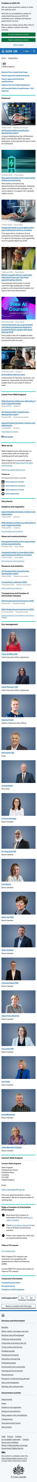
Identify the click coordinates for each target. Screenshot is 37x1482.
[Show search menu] (34, 51)
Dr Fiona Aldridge (8, 818)
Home (3, 58)
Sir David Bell (7, 786)
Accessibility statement (11, 1439)
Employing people (8, 1363)
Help (3, 1436)
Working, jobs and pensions (12, 1386)
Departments (6, 1399)
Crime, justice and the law (11, 1347)
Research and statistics (11, 1411)
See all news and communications (12, 561)
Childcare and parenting (11, 1339)
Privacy (10, 1436)
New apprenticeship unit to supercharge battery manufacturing (18, 179)
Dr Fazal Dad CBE (8, 851)
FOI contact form (8, 1251)
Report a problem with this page (18, 1306)
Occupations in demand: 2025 (14, 582)
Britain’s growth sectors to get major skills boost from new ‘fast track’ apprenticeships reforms (16, 277)
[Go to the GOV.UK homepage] (9, 51)
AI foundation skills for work (13, 374)
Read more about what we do (13, 470)
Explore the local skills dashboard (15, 85)
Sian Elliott (6, 884)
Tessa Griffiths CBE (9, 654)
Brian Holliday (7, 950)
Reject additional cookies (18, 40)
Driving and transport (10, 1355)
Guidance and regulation (11, 1407)
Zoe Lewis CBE (7, 1049)
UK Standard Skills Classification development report (15, 131)
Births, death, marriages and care (14, 1331)
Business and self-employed (12, 1335)
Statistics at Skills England (12, 1289)
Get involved (6, 1427)
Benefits (4, 1327)
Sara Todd (5, 1081)
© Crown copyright (18, 1477)
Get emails (7, 437)
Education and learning (10, 1359)
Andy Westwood (8, 1114)
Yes (23, 1298)
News (3, 1403)
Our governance (8, 1286)
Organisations (13, 58)
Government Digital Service (12, 1448)
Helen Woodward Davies (11, 1147)
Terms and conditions (10, 1442)
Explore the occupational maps (14, 72)
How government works (11, 1423)
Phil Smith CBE (7, 753)
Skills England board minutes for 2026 (17, 601)
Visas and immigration (10, 1382)
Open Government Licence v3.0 (14, 1458)
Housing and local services (12, 1371)
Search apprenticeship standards (15, 75)
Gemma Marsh (7, 720)
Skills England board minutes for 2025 (17, 609)
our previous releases (20, 1225)
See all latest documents (9, 432)
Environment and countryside (13, 1367)
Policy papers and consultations (14, 1415)
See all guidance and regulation (12, 531)
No (32, 1298)
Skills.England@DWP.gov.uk (13, 1189)
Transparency (7, 1419)
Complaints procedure (10, 1283)
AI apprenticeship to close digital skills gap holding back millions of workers (17, 229)
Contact (25, 1439)
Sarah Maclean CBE (9, 687)
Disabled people (8, 1351)
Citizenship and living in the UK (13, 1343)
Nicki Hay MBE (7, 917)
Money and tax (7, 1375)
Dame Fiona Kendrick (10, 1016)
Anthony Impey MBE (9, 983)
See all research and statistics (11, 588)
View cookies (18, 45)
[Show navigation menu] (26, 51)
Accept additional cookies (18, 34)
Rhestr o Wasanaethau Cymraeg (14, 1445)
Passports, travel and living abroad (15, 1378)
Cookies (18, 1436)
